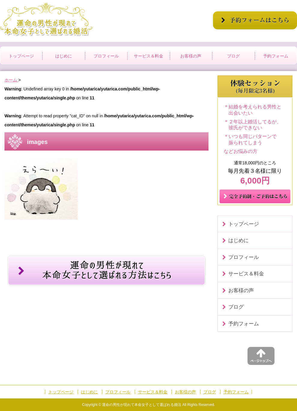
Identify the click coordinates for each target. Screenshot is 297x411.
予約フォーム (275, 56)
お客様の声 (190, 56)
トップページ (21, 56)
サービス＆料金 (148, 56)
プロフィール (106, 56)
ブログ (233, 56)
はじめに (63, 56)
